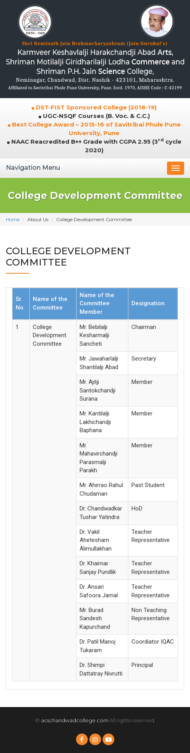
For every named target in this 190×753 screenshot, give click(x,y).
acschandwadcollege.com (74, 720)
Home (13, 219)
